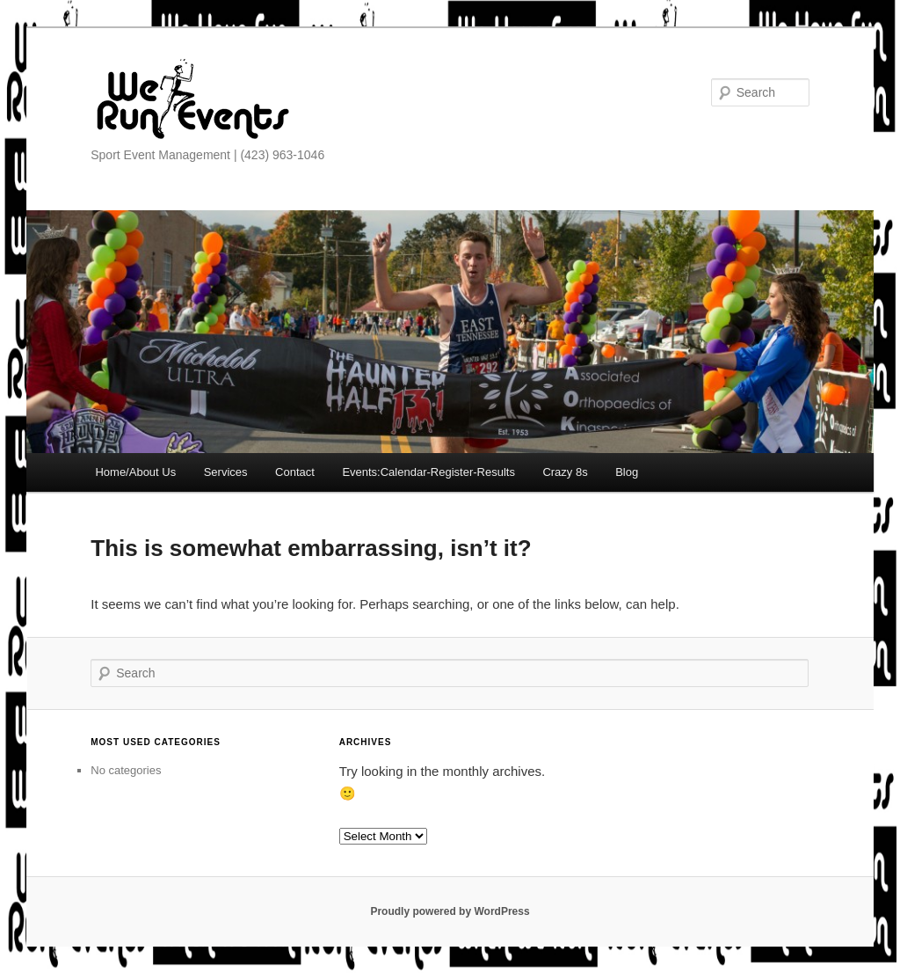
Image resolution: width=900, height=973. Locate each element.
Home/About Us (135, 472)
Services (226, 472)
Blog (626, 472)
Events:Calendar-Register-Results (428, 472)
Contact (295, 472)
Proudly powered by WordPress (449, 911)
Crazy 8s (564, 472)
